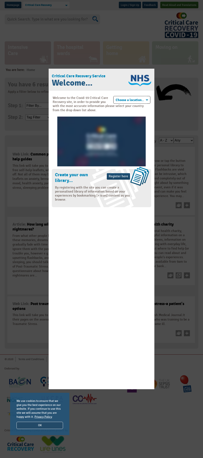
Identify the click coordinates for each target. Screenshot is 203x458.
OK (40, 425)
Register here (118, 176)
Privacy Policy (43, 417)
